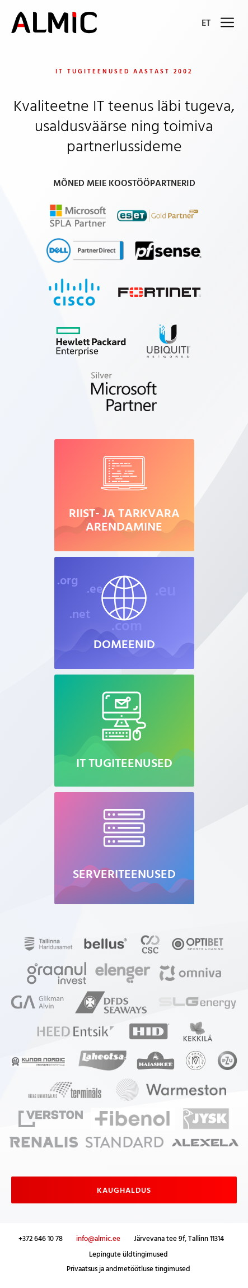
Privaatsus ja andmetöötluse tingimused (128, 1268)
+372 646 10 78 (40, 1238)
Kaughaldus (124, 1190)
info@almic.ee (98, 1238)
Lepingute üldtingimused (128, 1253)
